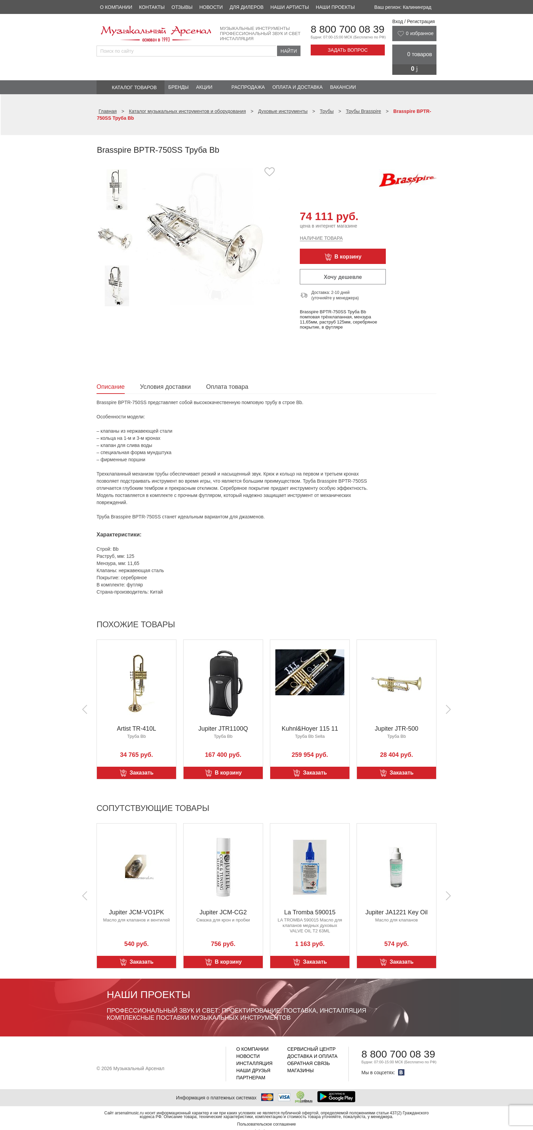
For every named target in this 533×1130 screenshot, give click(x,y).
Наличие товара (321, 238)
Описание (111, 386)
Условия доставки (165, 386)
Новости (211, 7)
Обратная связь (308, 1063)
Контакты (152, 7)
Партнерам (250, 1077)
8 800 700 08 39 (347, 29)
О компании (116, 7)
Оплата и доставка (297, 87)
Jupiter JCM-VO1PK (136, 912)
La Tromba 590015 (310, 912)
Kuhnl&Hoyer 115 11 (309, 728)
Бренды (178, 87)
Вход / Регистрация (413, 21)
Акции (204, 87)
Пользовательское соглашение (266, 1124)
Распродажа (248, 87)
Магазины (300, 1070)
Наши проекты (335, 7)
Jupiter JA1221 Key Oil (396, 912)
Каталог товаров (134, 87)
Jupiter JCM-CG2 (223, 912)
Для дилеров (246, 7)
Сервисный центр (311, 1049)
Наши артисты (289, 7)
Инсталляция (254, 1063)
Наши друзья (253, 1070)
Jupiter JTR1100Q (223, 728)
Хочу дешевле (343, 277)
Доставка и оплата (312, 1056)
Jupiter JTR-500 (396, 728)
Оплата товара (227, 386)
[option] (211, 236)
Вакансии (343, 87)
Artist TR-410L (136, 728)
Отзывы (182, 7)
